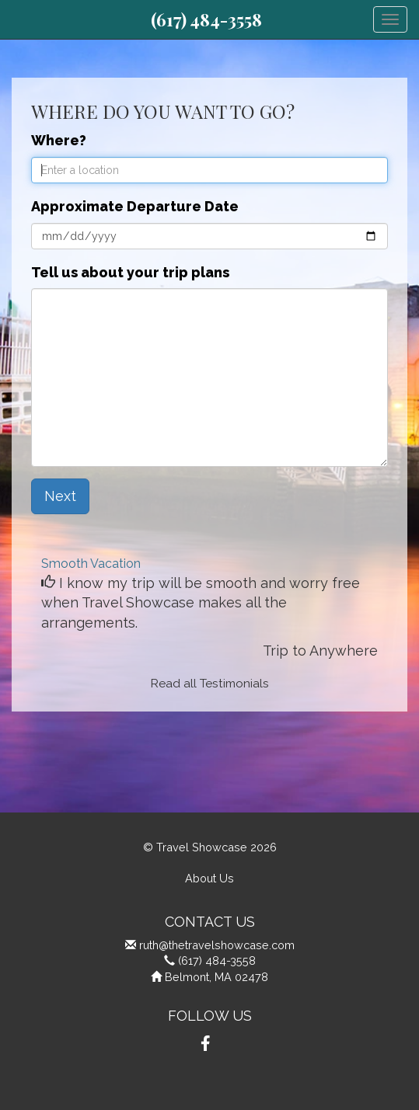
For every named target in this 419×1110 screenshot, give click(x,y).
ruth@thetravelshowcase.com (217, 945)
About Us (209, 878)
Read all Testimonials (210, 684)
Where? (58, 140)
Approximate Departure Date (135, 206)
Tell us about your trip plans (130, 272)
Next (60, 496)
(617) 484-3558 (206, 19)
